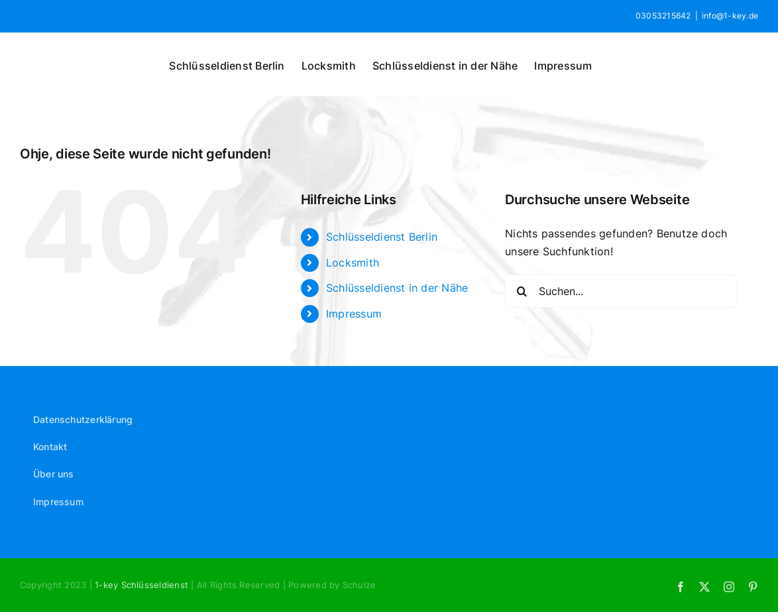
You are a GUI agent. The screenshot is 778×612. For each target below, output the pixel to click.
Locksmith (352, 262)
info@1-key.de (730, 16)
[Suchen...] (621, 291)
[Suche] (521, 291)
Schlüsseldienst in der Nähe (397, 287)
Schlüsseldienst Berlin (381, 236)
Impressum (354, 313)
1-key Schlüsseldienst (143, 585)
